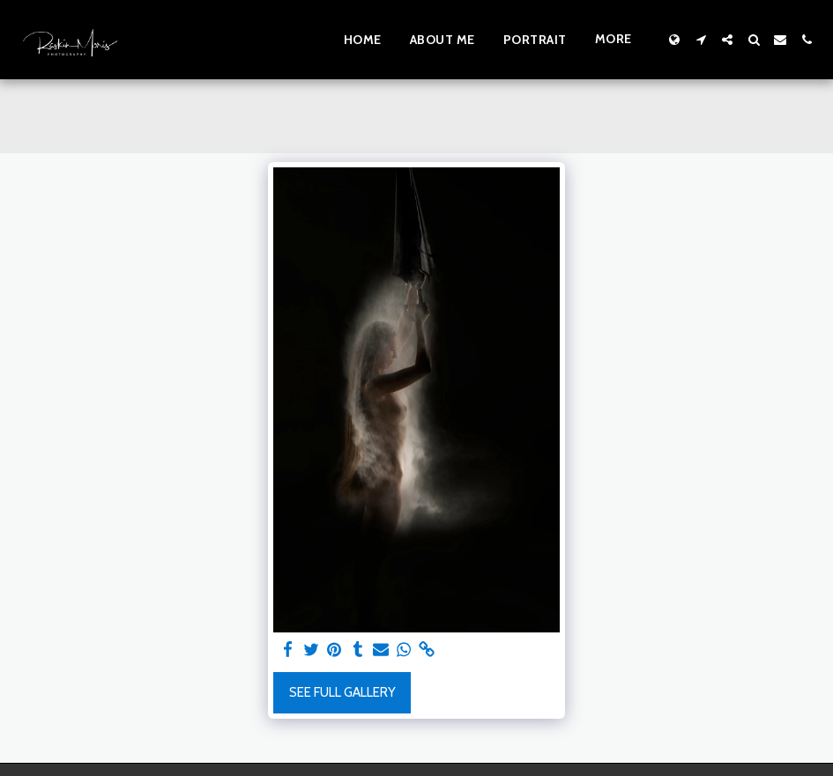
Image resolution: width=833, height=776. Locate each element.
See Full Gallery (342, 692)
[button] (700, 39)
